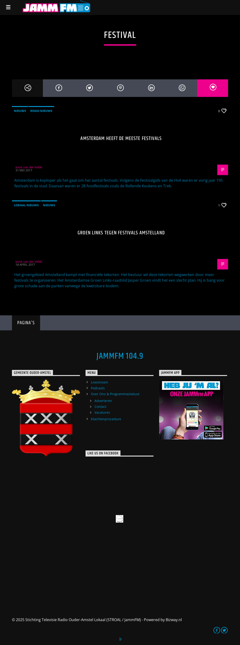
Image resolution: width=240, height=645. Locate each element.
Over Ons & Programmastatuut (115, 394)
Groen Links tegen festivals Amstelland (121, 233)
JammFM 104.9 (120, 356)
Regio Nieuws (41, 111)
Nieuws (20, 111)
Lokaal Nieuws (26, 205)
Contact (100, 406)
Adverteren (103, 400)
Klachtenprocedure (106, 419)
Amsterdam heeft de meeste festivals (121, 138)
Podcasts (98, 388)
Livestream (99, 382)
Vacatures (102, 412)
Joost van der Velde (28, 167)
